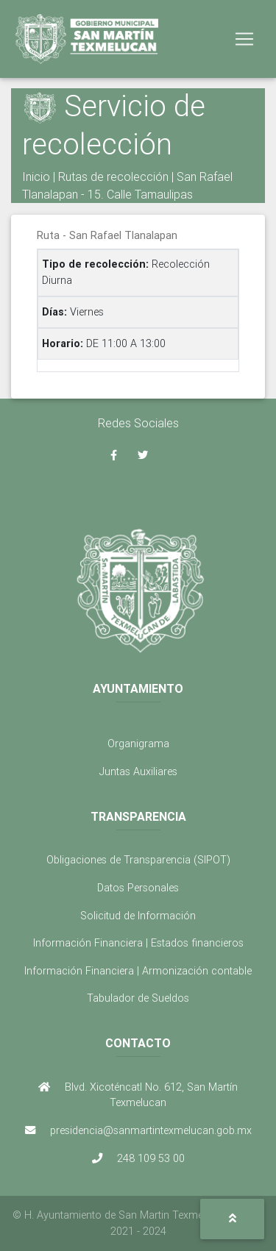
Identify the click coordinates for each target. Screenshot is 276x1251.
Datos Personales (138, 887)
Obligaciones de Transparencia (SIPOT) (138, 859)
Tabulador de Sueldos (138, 998)
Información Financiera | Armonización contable (138, 970)
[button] (232, 1219)
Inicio (36, 176)
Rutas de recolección (113, 176)
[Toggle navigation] (244, 39)
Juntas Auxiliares (138, 771)
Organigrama (138, 743)
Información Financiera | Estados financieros (138, 942)
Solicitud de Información (138, 915)
